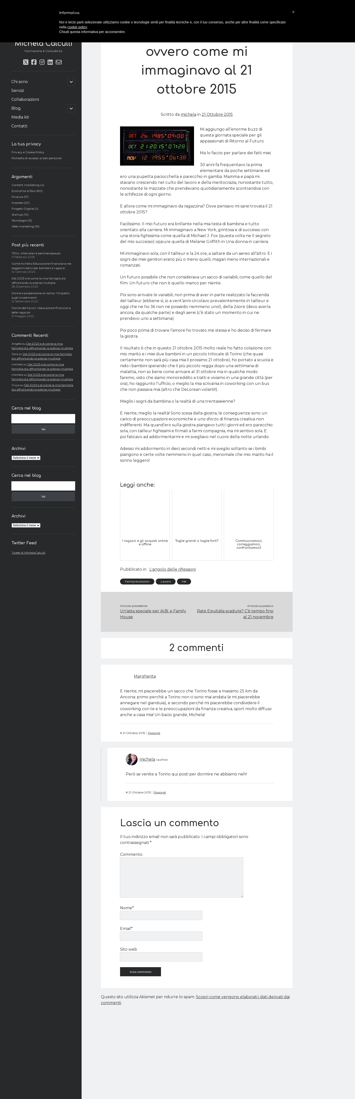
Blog (16, 108)
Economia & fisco (24, 191)
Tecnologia (19, 220)
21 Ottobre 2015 (217, 114)
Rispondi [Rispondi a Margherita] (154, 733)
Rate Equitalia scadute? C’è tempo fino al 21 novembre (235, 614)
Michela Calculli (43, 44)
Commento (131, 854)
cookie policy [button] (77, 27)
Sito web (128, 949)
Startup (17, 214)
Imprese (17, 203)
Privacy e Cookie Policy (28, 152)
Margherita (145, 676)
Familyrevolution (137, 581)
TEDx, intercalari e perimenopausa (36, 253)
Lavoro (166, 581)
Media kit (20, 117)
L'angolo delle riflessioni (172, 569)
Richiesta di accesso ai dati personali (37, 158)
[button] (293, 12)
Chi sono (19, 81)
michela (188, 114)
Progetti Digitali (23, 208)
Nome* (127, 908)
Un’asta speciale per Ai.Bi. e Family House (153, 614)
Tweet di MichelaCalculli (28, 552)
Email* (126, 928)
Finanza (17, 197)
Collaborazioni (25, 99)
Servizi (17, 90)
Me (184, 581)
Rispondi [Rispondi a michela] (160, 792)
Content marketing (25, 185)
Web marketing (23, 226)
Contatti (19, 126)
